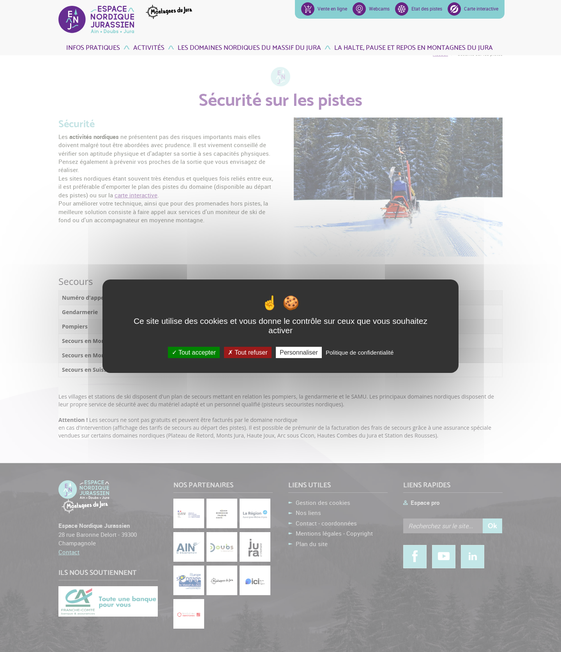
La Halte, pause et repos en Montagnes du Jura (413, 47)
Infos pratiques (93, 47)
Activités (148, 47)
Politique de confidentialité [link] (359, 352)
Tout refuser (248, 352)
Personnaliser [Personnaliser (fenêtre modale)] (299, 352)
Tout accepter (194, 352)
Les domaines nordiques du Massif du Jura (249, 47)
